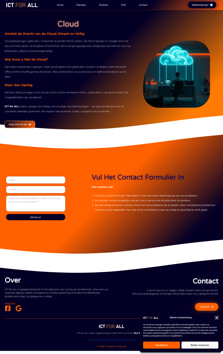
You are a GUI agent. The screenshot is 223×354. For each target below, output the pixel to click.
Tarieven (103, 5)
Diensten (81, 5)
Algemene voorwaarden (101, 339)
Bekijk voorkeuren (200, 345)
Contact (143, 5)
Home (60, 5)
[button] (216, 317)
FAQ (123, 5)
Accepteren (162, 345)
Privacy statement (125, 339)
